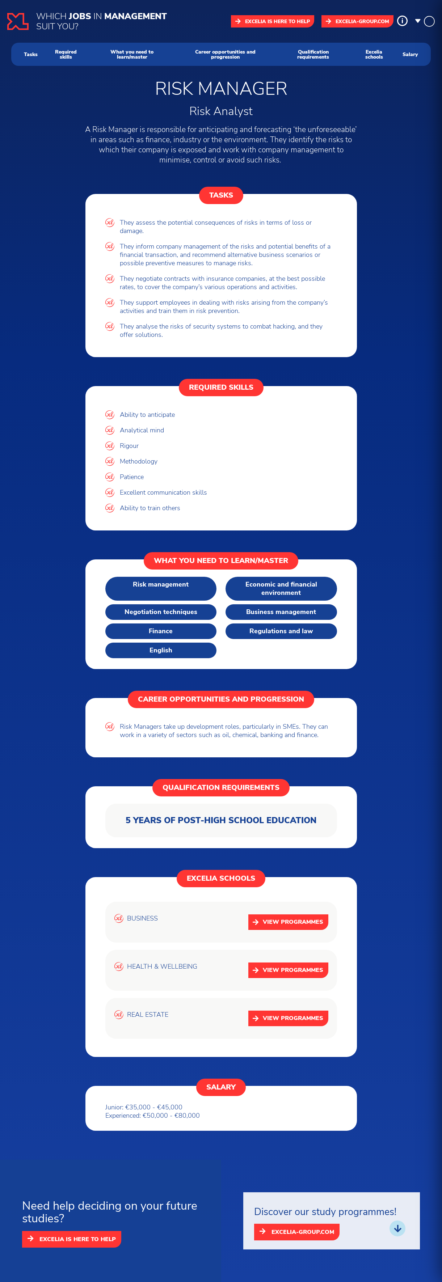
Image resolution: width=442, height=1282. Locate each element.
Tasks (31, 54)
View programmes (288, 922)
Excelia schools (374, 54)
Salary (410, 54)
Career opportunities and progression (225, 54)
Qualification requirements (313, 54)
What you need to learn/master (131, 54)
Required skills (66, 54)
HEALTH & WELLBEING (162, 966)
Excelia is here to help (272, 21)
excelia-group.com (357, 21)
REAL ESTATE (147, 1015)
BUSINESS (142, 918)
